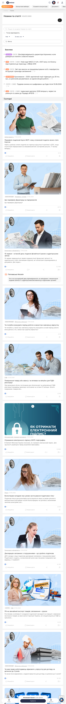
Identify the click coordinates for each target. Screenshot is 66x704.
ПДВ (6, 377)
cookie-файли (39, 697)
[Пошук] (49, 2)
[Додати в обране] (59, 156)
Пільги (6, 492)
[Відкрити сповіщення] (58, 2)
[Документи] (55, 6)
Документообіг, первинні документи (15, 437)
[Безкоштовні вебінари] (22, 6)
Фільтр (9, 41)
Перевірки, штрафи (20, 196)
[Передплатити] (7, 6)
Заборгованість (9, 137)
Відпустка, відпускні (21, 321)
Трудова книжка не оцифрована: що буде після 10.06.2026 (39, 84)
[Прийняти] (33, 701)
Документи (51, 700)
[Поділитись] (46, 156)
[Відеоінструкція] (60, 20)
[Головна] (6, 11)
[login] (62, 2)
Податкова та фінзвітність (12, 250)
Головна (9, 700)
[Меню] (3, 2)
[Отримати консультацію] (40, 6)
